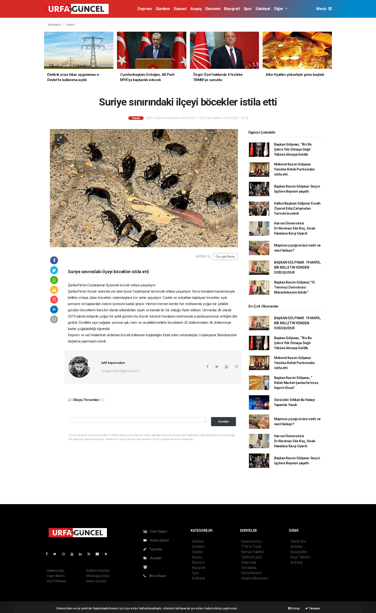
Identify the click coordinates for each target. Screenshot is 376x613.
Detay (294, 608)
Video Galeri (156, 540)
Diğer (279, 8)
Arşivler (152, 558)
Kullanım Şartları (98, 570)
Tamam (312, 608)
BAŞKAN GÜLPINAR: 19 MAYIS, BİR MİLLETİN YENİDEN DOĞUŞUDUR (297, 267)
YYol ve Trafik (251, 546)
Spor (248, 8)
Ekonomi (212, 8)
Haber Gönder (96, 581)
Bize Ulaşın (154, 576)
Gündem (163, 8)
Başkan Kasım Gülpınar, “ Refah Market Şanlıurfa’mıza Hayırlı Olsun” (296, 383)
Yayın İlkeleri (56, 576)
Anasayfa (54, 24)
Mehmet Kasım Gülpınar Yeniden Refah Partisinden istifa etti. (294, 169)
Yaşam (70, 24)
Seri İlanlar (249, 568)
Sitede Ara (298, 541)
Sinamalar (248, 562)
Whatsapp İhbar (97, 576)
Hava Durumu (251, 541)
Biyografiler (298, 552)
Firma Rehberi (251, 573)
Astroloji (296, 562)
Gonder (223, 421)
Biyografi (232, 8)
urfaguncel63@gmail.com (120, 371)
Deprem (145, 8)
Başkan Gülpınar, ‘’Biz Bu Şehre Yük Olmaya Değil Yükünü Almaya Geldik (293, 149)
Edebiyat (263, 8)
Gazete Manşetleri (254, 578)
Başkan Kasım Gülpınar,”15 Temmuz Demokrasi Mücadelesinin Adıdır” (294, 287)
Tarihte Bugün (251, 557)
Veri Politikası (56, 581)
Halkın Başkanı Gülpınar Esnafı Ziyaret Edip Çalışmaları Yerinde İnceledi (297, 208)
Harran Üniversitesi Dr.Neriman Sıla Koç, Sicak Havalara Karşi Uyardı (294, 228)
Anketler (296, 546)
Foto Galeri (155, 531)
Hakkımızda (55, 570)
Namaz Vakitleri (252, 552)
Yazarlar (152, 549)
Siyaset (180, 8)
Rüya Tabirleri (300, 557)
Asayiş (196, 8)
